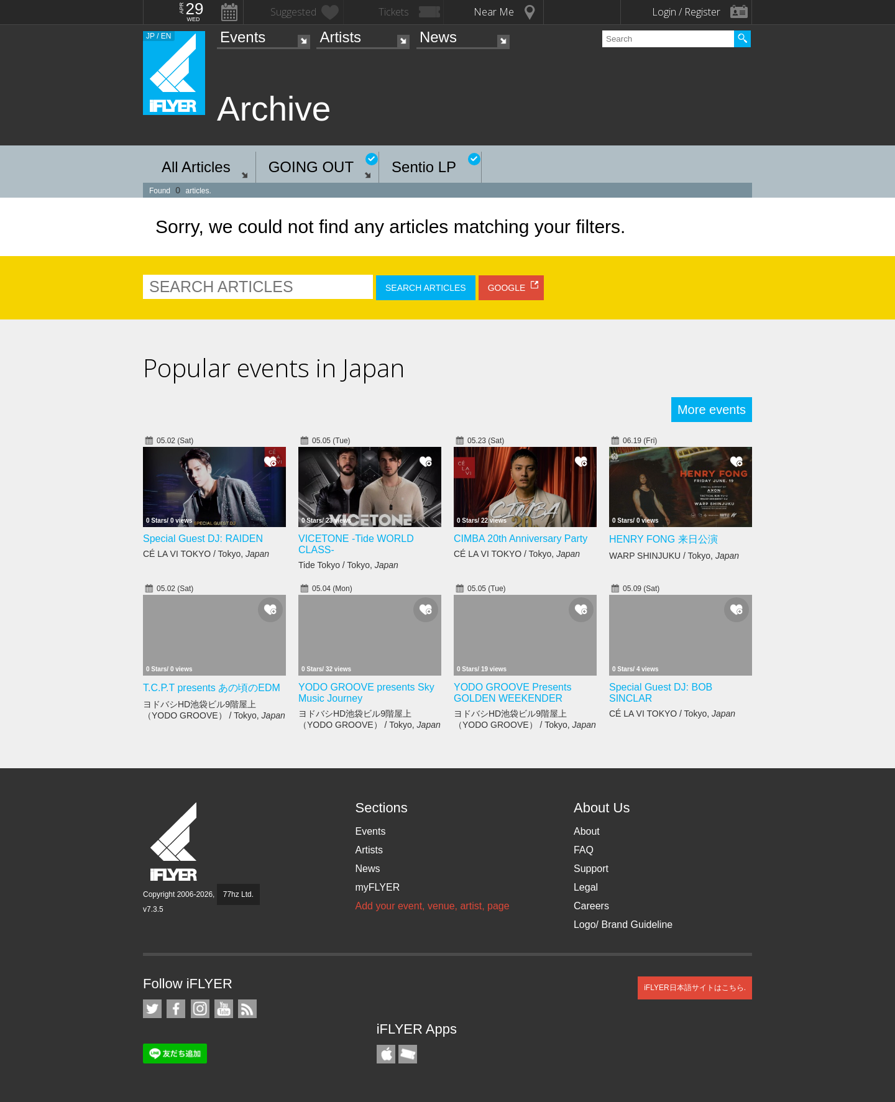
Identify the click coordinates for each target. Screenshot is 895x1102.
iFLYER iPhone (386, 1054)
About (587, 831)
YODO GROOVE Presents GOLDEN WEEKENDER (512, 693)
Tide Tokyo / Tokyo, (348, 565)
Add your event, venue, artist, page (432, 906)
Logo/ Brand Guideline (623, 924)
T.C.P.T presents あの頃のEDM (211, 687)
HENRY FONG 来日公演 (663, 539)
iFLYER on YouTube (223, 1008)
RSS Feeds (247, 1008)
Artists (340, 37)
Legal (586, 887)
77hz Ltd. (238, 894)
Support (591, 868)
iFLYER (175, 842)
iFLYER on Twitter (152, 1008)
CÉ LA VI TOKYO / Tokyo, (206, 554)
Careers (591, 906)
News (438, 37)
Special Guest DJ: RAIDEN (203, 538)
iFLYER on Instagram (200, 1008)
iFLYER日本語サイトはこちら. (695, 987)
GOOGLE (507, 288)
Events (242, 37)
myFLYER (377, 887)
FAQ (584, 850)
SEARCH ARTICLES (425, 288)
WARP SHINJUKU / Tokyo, (674, 556)
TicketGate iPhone (407, 1054)
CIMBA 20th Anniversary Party (520, 538)
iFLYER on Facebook (176, 1008)
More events (711, 409)
